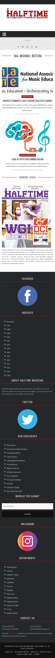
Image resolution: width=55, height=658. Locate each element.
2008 (8, 329)
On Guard (10, 483)
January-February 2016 (27, 155)
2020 (8, 375)
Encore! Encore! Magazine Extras (17, 449)
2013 (8, 348)
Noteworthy (10, 578)
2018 (8, 367)
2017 (8, 364)
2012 (8, 344)
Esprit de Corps (12, 456)
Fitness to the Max (12, 605)
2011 (8, 341)
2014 (8, 352)
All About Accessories (14, 472)
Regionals (10, 590)
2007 (8, 325)
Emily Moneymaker (19, 170)
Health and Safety (12, 601)
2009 (8, 333)
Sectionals (10, 582)
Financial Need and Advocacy (16, 460)
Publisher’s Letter (12, 574)
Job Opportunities (21, 652)
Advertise (9, 652)
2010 (8, 337)
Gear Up (9, 586)
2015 (8, 356)
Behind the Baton (12, 597)
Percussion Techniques (14, 479)
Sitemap (37, 654)
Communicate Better (13, 452)
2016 (8, 360)
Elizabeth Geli (20, 114)
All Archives (10, 321)
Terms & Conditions (24, 654)
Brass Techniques (12, 476)
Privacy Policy (45, 652)
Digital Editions (12, 567)
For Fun (9, 609)
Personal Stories (12, 464)
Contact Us (13, 633)
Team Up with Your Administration (27, 159)
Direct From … (11, 594)
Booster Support (12, 613)
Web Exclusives (27, 96)
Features (9, 571)
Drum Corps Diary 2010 (14, 491)
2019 (8, 371)
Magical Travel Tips (13, 468)
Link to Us (34, 652)
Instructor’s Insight (13, 487)
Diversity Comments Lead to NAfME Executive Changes (27, 100)
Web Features (11, 445)
